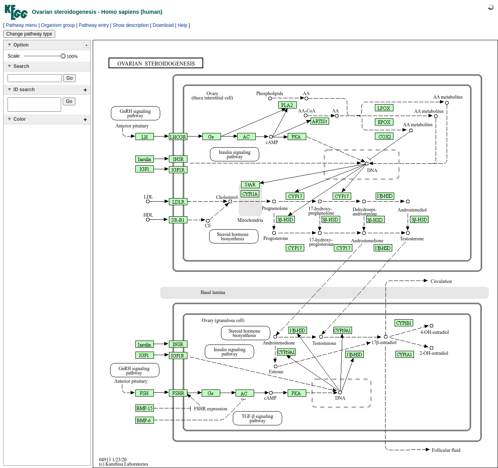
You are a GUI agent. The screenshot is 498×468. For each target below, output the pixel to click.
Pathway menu (21, 25)
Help (182, 25)
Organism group (58, 25)
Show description (131, 25)
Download (163, 25)
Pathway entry (94, 25)
